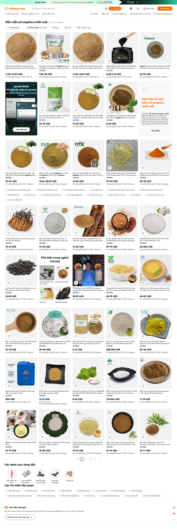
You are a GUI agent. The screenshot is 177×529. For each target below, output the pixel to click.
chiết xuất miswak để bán (151, 496)
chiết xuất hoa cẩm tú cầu (154, 195)
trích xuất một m (100, 491)
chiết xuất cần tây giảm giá (69, 496)
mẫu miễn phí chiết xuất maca (50, 195)
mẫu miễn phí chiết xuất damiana (73, 190)
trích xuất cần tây (96, 190)
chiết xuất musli (29, 195)
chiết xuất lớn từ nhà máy (116, 195)
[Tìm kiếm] (115, 8)
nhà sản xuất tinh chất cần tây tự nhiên (120, 190)
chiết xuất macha (30, 491)
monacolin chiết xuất (14, 200)
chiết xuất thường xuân (73, 195)
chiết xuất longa (135, 491)
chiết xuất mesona (118, 491)
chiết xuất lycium (83, 491)
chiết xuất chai (89, 496)
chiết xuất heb (135, 195)
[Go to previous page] (77, 459)
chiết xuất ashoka (13, 491)
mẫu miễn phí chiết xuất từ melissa (18, 190)
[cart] (138, 9)
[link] (174, 507)
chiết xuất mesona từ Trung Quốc (150, 190)
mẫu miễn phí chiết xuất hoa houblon (19, 496)
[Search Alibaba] (67, 8)
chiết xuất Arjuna (65, 491)
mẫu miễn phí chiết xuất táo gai (46, 190)
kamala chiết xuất (131, 496)
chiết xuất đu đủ (12, 195)
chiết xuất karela (48, 491)
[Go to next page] (100, 459)
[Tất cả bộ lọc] (13, 28)
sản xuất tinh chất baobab (45, 496)
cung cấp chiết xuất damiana (109, 496)
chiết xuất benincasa (94, 195)
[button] (106, 8)
